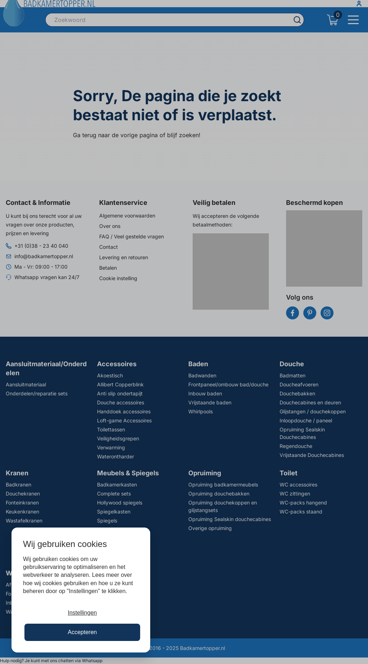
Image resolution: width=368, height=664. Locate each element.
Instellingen (82, 613)
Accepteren (82, 632)
